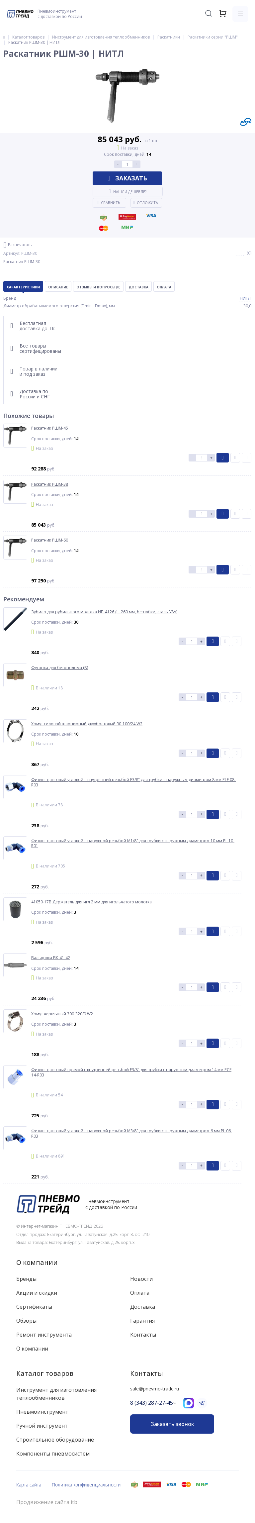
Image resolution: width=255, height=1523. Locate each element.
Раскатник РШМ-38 (49, 484)
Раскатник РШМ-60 (49, 540)
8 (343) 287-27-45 (151, 1402)
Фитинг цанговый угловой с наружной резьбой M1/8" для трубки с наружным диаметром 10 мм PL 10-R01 (132, 843)
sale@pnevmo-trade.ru (154, 1388)
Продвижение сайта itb (46, 1502)
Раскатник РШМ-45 (49, 428)
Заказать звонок (172, 1424)
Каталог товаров (44, 1373)
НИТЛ (245, 298)
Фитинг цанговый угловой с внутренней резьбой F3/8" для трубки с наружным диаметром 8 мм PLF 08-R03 (133, 782)
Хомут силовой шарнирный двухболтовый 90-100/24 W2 (86, 724)
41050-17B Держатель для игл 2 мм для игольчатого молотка (91, 902)
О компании (37, 1262)
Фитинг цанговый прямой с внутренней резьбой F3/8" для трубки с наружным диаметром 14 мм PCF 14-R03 (131, 1072)
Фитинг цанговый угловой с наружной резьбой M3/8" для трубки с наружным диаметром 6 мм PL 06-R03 (131, 1133)
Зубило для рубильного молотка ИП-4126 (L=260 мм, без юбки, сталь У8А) (104, 612)
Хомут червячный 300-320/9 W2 (62, 1014)
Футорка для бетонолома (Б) (59, 667)
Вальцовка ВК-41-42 (50, 958)
